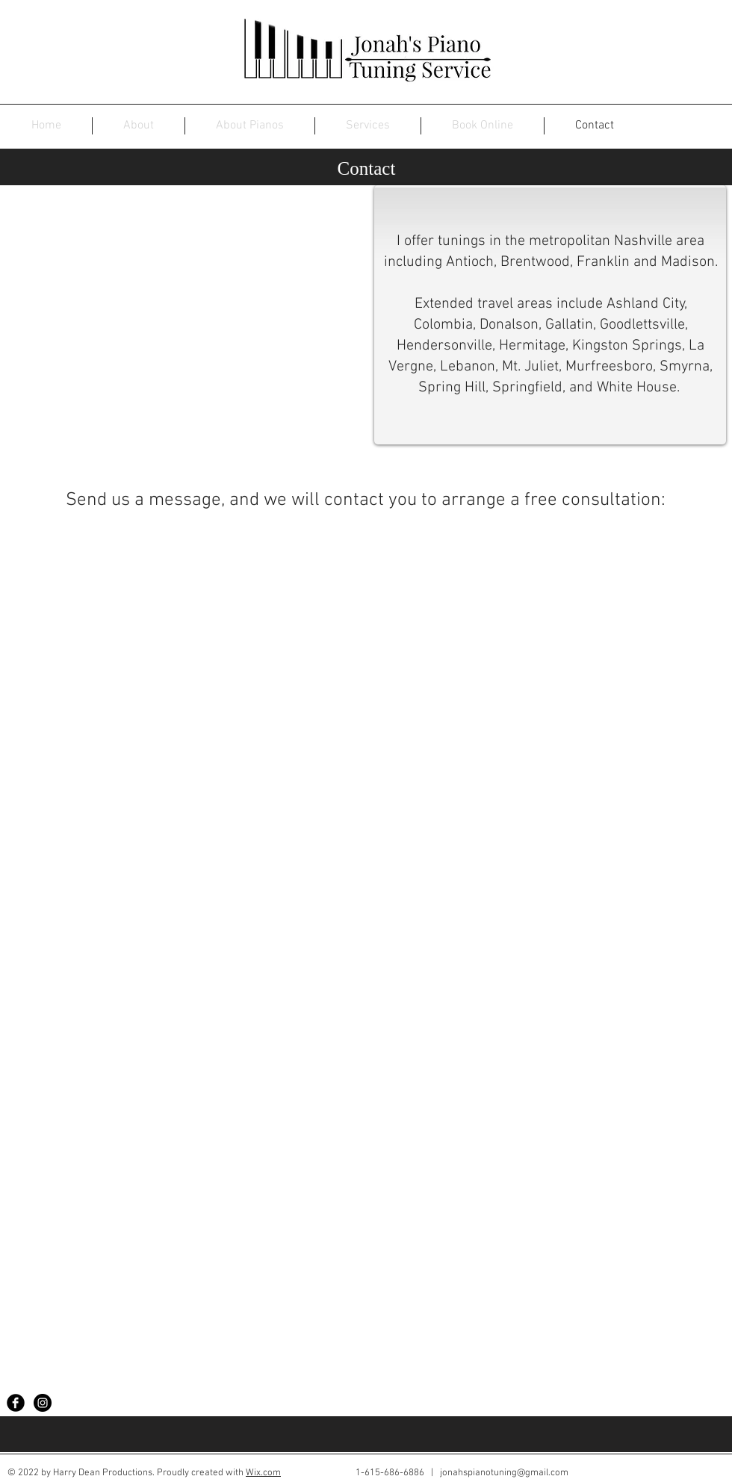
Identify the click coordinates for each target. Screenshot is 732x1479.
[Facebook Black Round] (16, 1403)
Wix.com (263, 1473)
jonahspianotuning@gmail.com (504, 1473)
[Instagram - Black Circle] (43, 1403)
